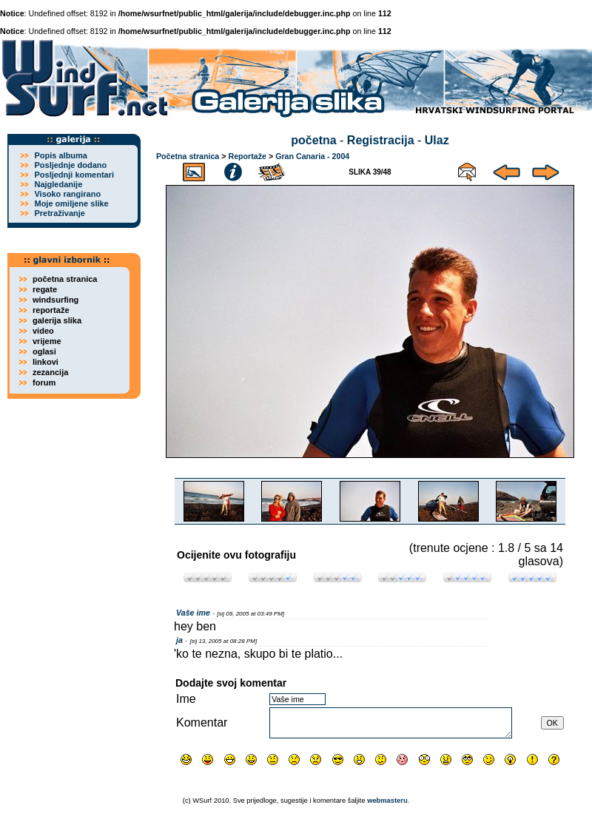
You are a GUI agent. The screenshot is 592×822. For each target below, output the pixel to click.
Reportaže (247, 156)
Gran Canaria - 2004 (312, 156)
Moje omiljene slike (71, 203)
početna (313, 140)
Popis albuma (60, 155)
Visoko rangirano (67, 193)
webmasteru (387, 800)
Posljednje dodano (70, 165)
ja (179, 640)
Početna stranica (187, 156)
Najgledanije (58, 184)
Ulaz (437, 140)
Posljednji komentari (74, 174)
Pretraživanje (59, 213)
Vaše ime (193, 612)
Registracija (380, 140)
